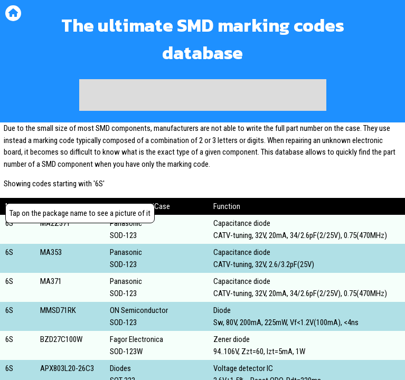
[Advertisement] (202, 95)
